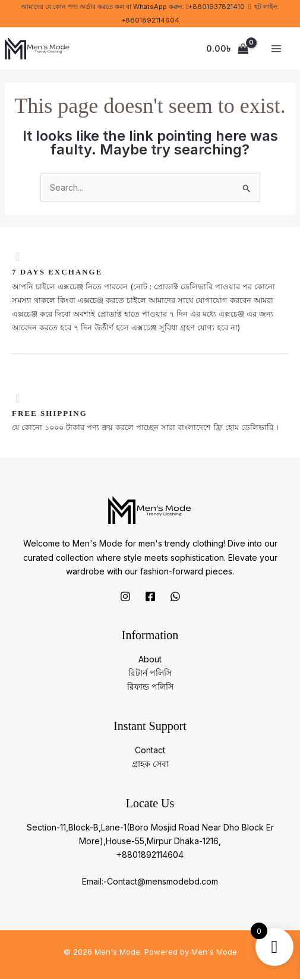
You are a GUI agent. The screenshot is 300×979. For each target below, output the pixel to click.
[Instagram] (125, 596)
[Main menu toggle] (276, 49)
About (150, 659)
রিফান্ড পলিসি (150, 686)
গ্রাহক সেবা (150, 764)
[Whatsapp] (175, 596)
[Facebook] (150, 596)
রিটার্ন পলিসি (150, 673)
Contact (150, 750)
